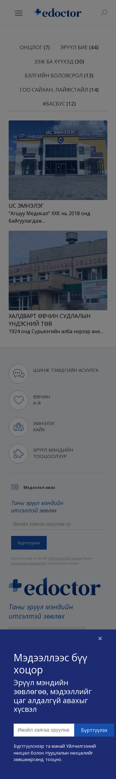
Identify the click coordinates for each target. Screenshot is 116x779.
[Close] (100, 638)
